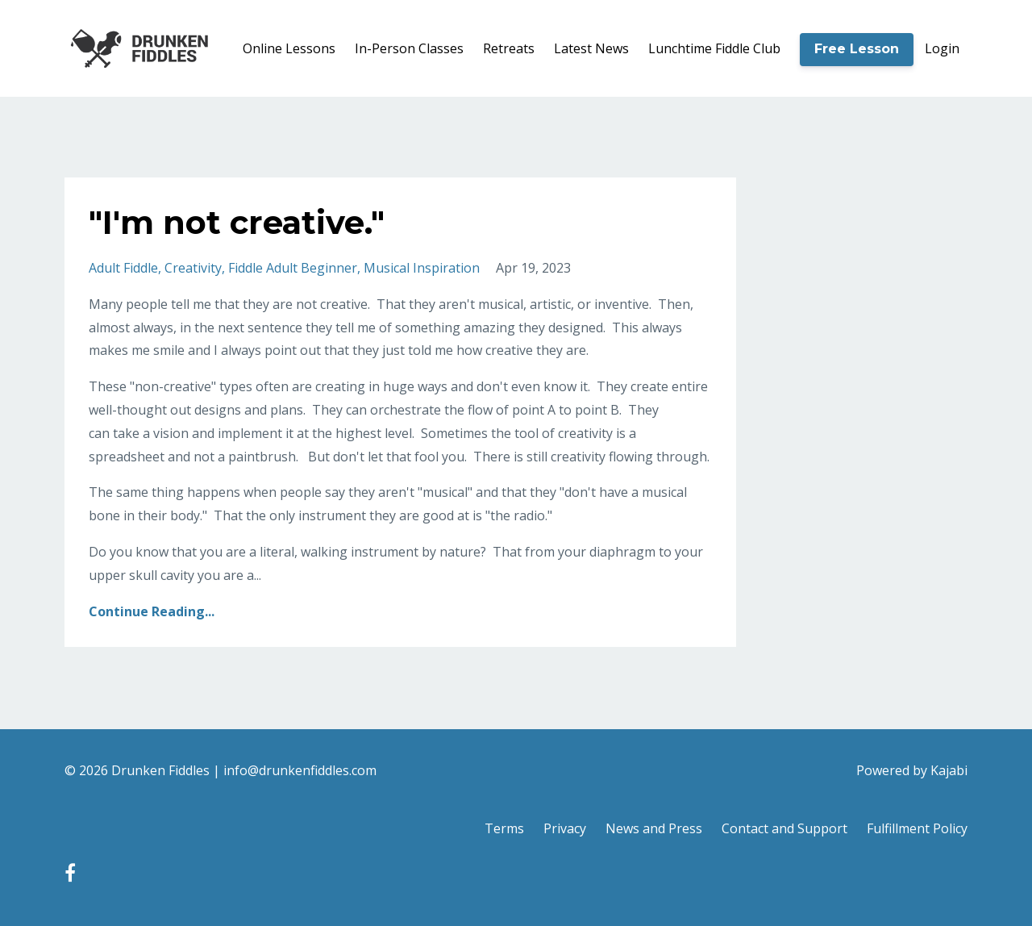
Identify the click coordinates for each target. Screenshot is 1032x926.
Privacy (564, 828)
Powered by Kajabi (912, 770)
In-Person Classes (409, 48)
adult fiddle (123, 268)
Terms (504, 828)
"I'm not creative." (237, 222)
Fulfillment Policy (917, 828)
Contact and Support (784, 828)
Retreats (509, 48)
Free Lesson (856, 48)
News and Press (653, 828)
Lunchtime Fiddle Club (714, 48)
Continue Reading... (151, 611)
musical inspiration (422, 268)
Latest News (591, 48)
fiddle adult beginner (292, 268)
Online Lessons (289, 48)
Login (942, 48)
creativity (193, 268)
